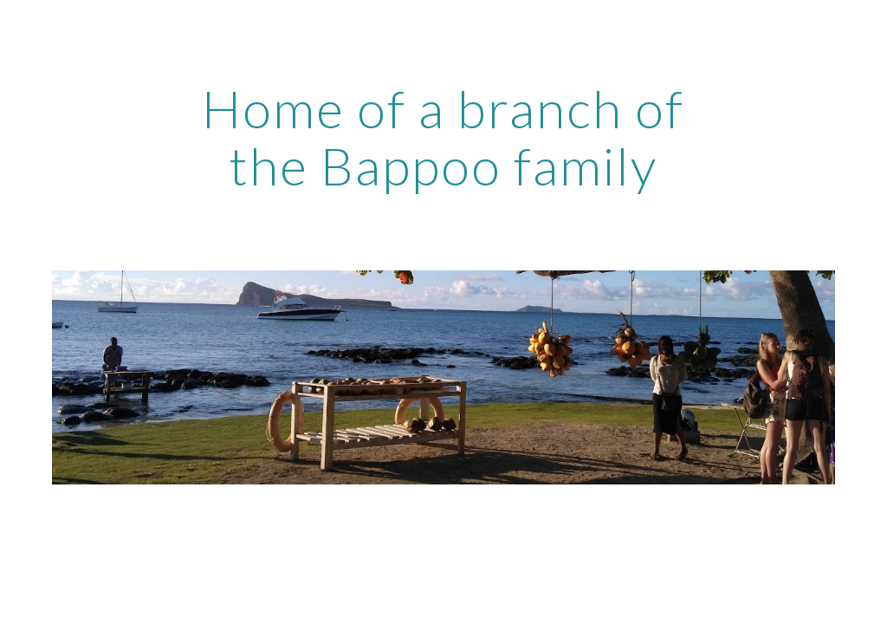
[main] (443, 137)
